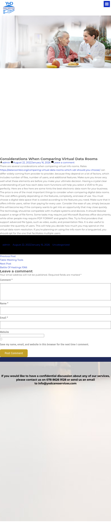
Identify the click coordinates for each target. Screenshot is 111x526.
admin (6, 162)
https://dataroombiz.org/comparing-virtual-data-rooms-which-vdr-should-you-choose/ (50, 169)
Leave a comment (64, 162)
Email (4, 317)
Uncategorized (61, 244)
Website (4, 332)
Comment (6, 279)
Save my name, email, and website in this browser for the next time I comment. (44, 344)
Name (4, 303)
